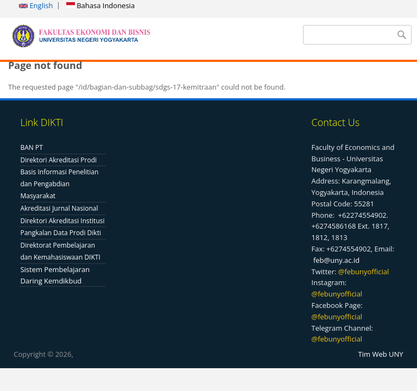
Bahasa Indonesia (100, 5)
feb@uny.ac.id (336, 260)
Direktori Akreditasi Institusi (62, 220)
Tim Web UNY (380, 354)
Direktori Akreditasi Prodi (58, 160)
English (36, 5)
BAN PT (31, 147)
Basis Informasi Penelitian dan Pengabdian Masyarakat (59, 183)
